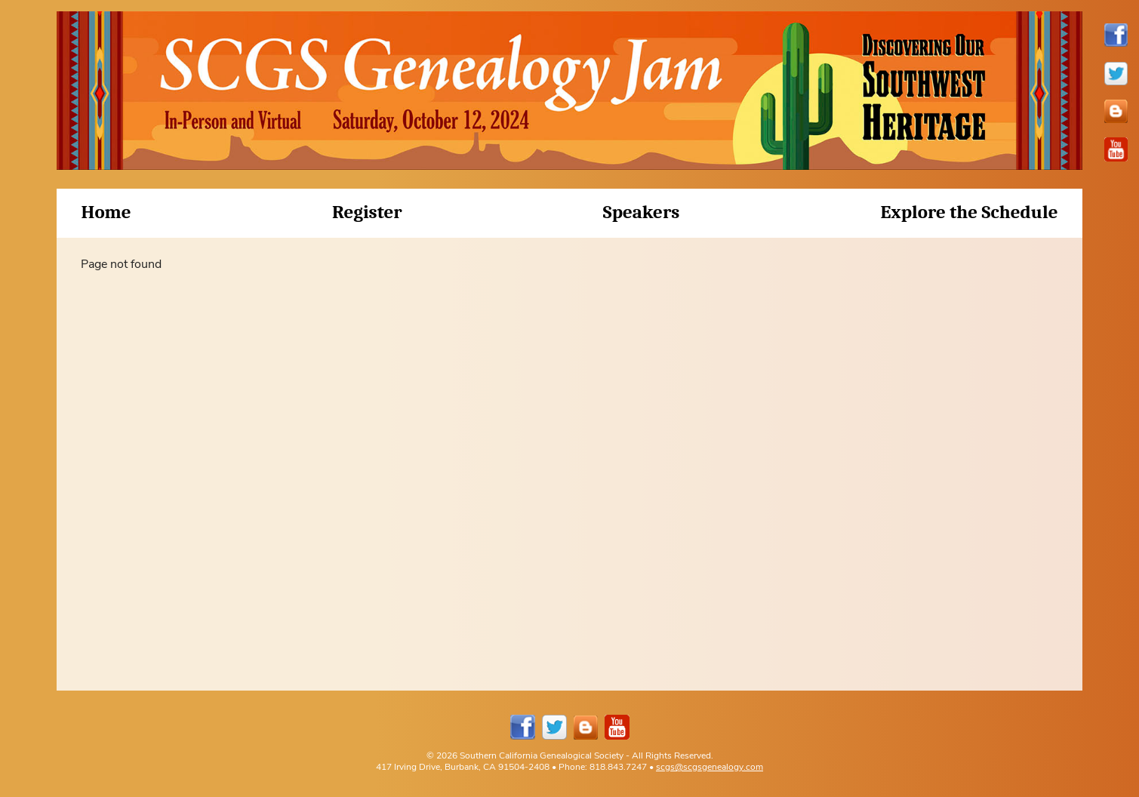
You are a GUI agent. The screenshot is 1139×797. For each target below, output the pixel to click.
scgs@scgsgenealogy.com (709, 766)
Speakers (641, 212)
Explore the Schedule (969, 212)
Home (106, 212)
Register (367, 212)
